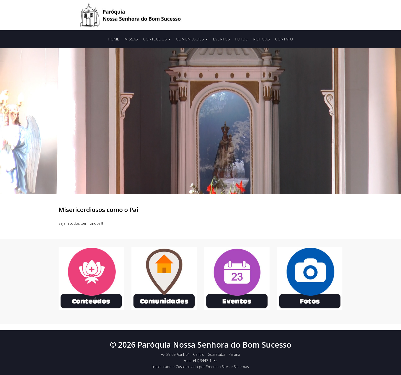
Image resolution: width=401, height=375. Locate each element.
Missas (131, 39)
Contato (284, 39)
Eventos (221, 39)
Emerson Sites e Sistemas (227, 366)
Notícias (261, 39)
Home (113, 39)
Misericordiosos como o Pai (98, 209)
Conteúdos (155, 39)
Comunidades (190, 39)
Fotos (241, 39)
